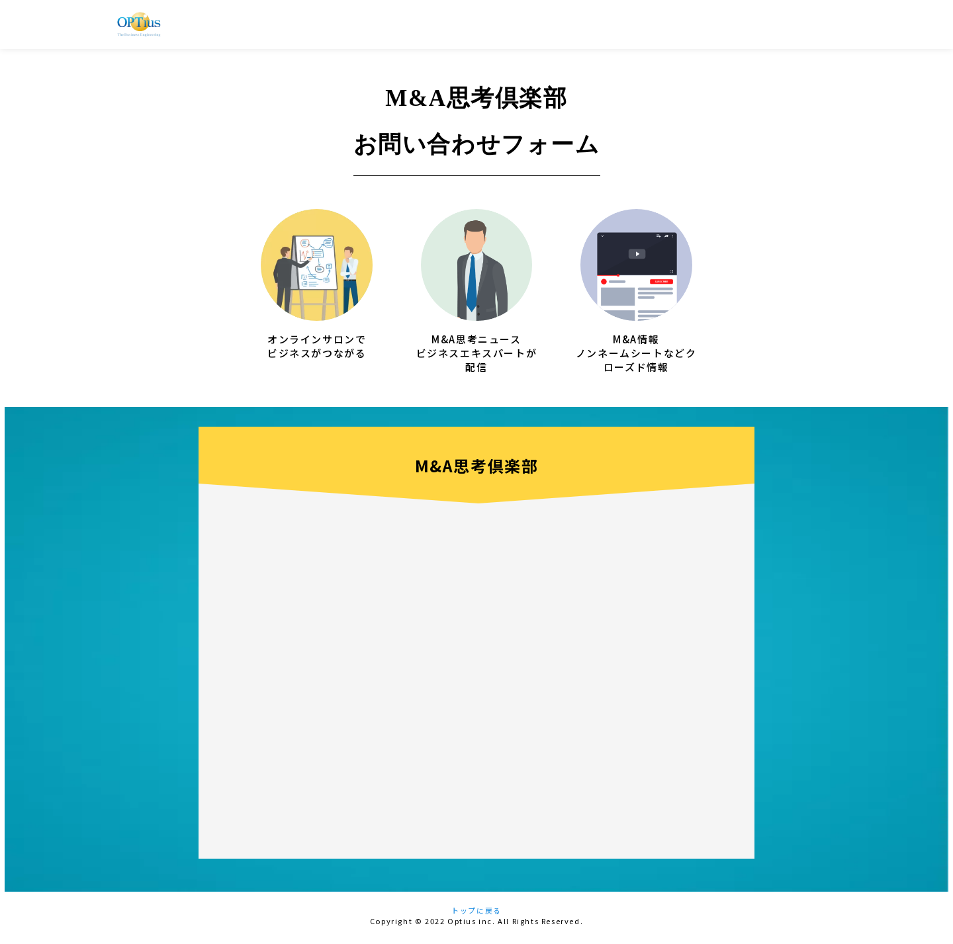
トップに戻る (476, 915)
